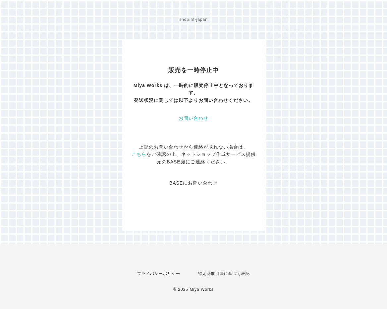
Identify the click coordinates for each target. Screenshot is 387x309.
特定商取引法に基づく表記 (224, 273)
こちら (139, 154)
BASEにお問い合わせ (193, 183)
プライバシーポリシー (158, 273)
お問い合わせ (193, 118)
